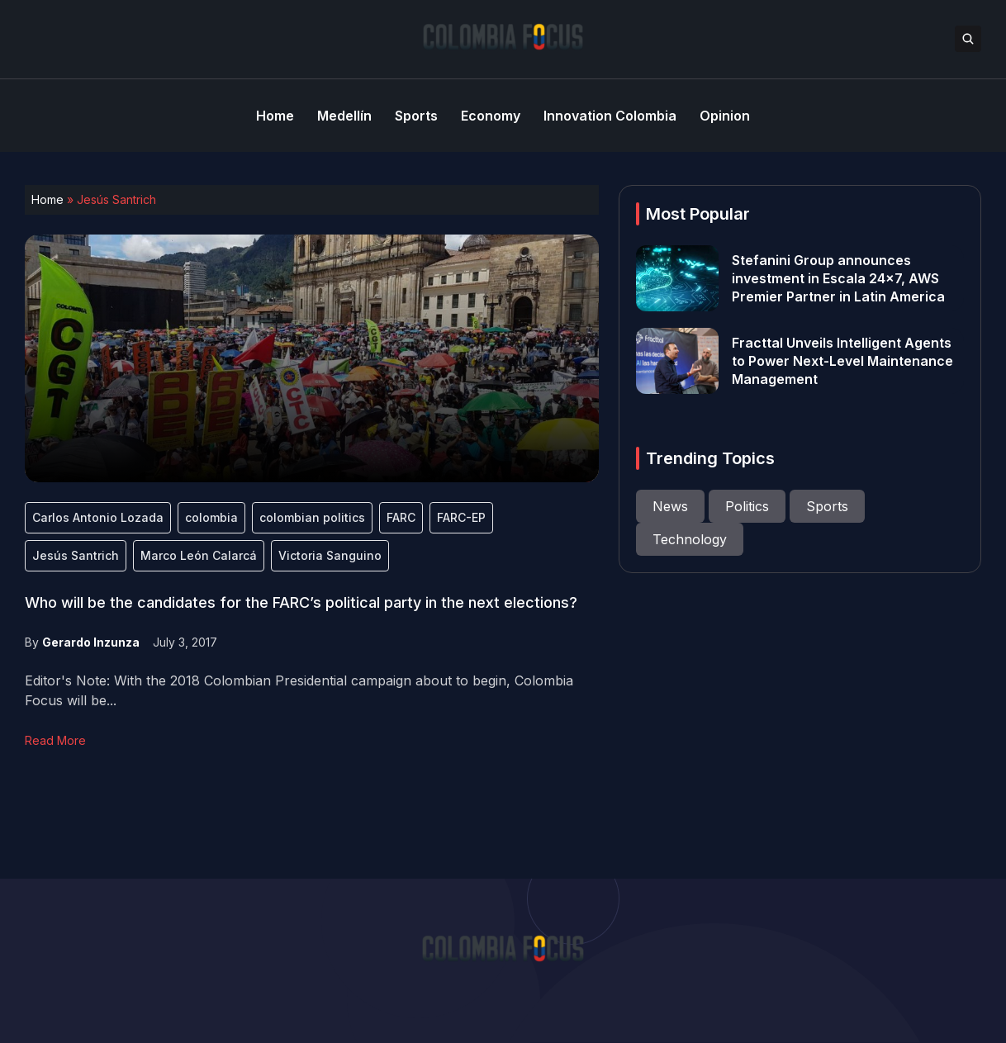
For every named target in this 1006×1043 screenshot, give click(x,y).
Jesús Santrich (75, 555)
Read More (55, 740)
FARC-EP (461, 517)
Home (47, 199)
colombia (211, 517)
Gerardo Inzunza (91, 642)
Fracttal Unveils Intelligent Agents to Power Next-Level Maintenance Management (842, 360)
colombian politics (312, 517)
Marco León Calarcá (198, 555)
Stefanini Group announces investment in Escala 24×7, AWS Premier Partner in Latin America (838, 278)
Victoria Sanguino (330, 555)
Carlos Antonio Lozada (98, 517)
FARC (401, 517)
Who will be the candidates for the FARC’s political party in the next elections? (301, 602)
